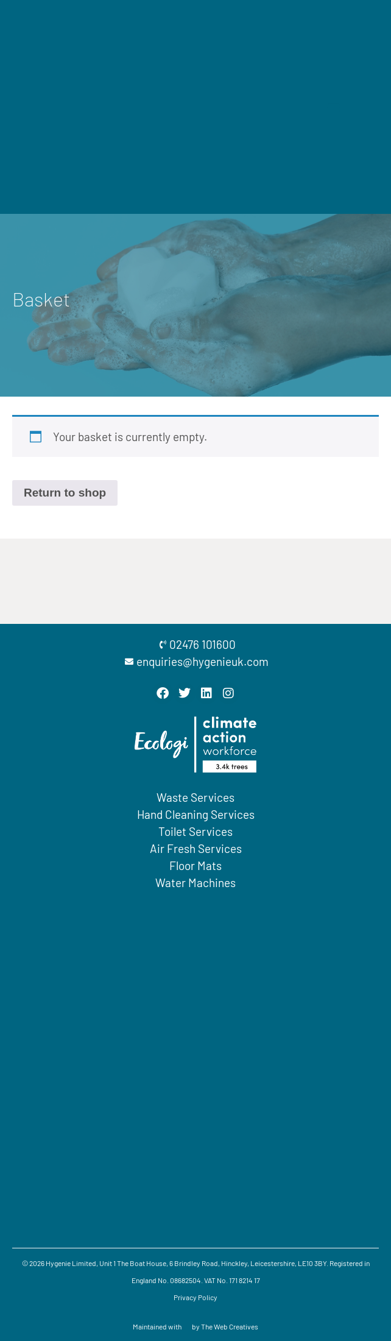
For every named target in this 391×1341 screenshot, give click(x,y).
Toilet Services (195, 831)
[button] (333, 107)
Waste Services (195, 797)
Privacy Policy (195, 1297)
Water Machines (195, 883)
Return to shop (65, 492)
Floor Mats (195, 865)
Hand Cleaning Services (196, 814)
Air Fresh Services (196, 848)
